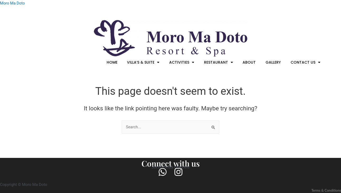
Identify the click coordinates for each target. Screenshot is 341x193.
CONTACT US (306, 62)
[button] (153, 62)
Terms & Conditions (325, 190)
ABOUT (253, 62)
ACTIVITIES (189, 62)
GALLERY (275, 62)
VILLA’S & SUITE (153, 62)
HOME (123, 62)
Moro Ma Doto (12, 3)
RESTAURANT (224, 62)
